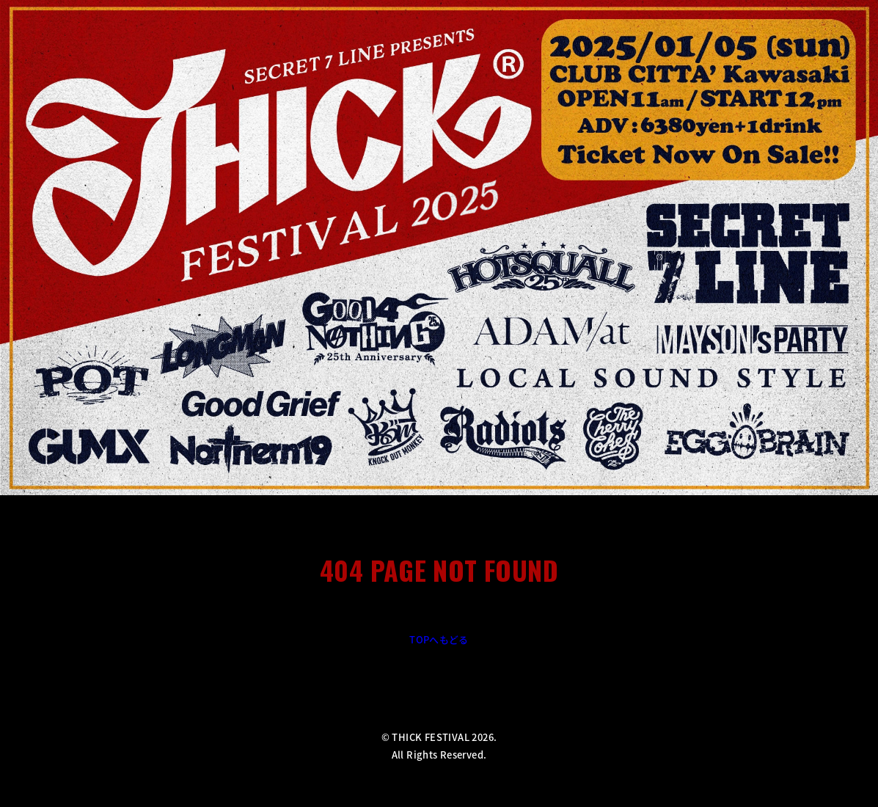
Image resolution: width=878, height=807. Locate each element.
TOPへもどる (439, 639)
